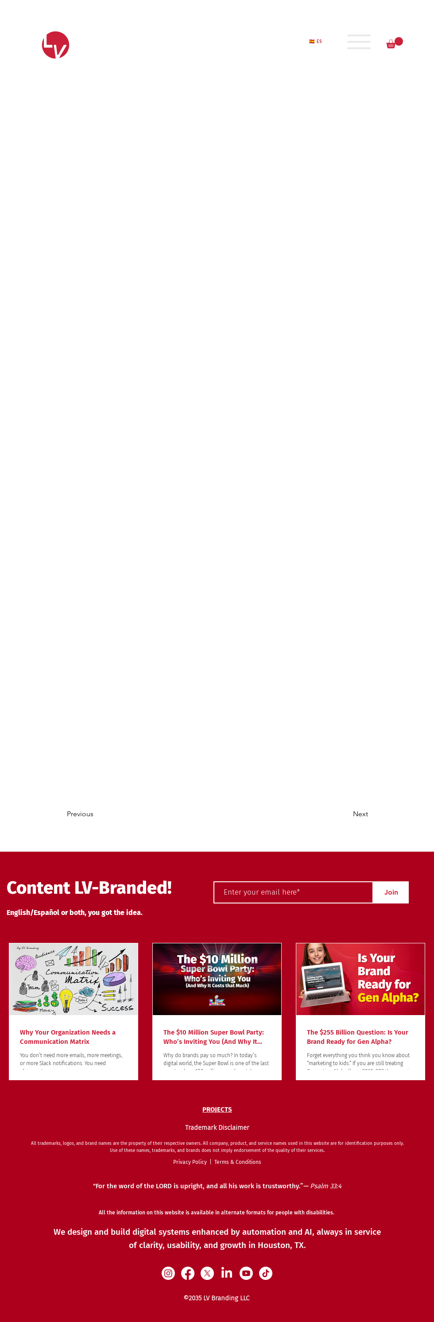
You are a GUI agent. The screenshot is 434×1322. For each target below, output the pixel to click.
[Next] (338, 814)
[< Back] (96, 286)
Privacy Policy (191, 1162)
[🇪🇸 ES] (316, 41)
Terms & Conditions (237, 1162)
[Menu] (359, 41)
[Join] (391, 892)
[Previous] (103, 814)
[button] (394, 42)
